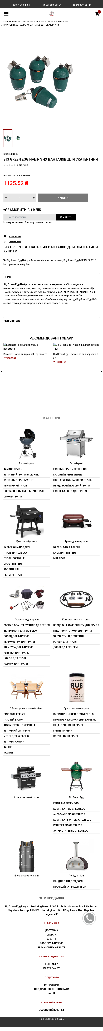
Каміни (8, 756)
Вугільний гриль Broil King (21, 478)
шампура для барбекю (18, 651)
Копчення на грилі (65, 740)
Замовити (66, 217)
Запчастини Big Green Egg (70, 834)
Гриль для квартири (76, 545)
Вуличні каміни (13, 745)
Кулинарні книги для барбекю (73, 718)
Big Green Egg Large (16, 910)
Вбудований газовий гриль (71, 489)
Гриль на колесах (15, 556)
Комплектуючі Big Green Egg (72, 823)
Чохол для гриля (15, 662)
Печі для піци (76, 879)
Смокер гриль (12, 500)
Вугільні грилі (26, 467)
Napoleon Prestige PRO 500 (23, 914)
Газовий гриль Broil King (70, 473)
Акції (51, 997)
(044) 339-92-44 (82, 5)
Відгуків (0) (11, 321)
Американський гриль (26, 801)
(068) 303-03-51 (52, 5)
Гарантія (51, 943)
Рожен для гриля (65, 645)
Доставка (51, 934)
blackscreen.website (51, 951)
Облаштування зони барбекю (26, 712)
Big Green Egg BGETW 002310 (79, 260)
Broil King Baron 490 (70, 914)
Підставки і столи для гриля (72, 634)
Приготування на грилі (76, 712)
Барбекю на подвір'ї (16, 551)
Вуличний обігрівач (16, 734)
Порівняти (15, 241)
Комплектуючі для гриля (76, 623)
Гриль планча (62, 734)
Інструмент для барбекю (17, 264)
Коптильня (11, 573)
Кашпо (7, 751)
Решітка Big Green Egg (67, 829)
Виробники (51, 988)
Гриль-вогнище (13, 562)
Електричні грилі (64, 556)
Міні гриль (60, 562)
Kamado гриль (12, 473)
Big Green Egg (10, 154)
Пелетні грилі (12, 578)
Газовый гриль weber (67, 478)
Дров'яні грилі (12, 567)
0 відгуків (22, 165)
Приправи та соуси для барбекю (74, 723)
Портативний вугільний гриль (24, 495)
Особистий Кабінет (51, 1013)
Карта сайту (51, 972)
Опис (7, 277)
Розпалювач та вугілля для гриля (26, 629)
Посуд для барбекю (16, 640)
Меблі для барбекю (16, 740)
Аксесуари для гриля (27, 623)
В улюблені (15, 236)
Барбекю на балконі (66, 551)
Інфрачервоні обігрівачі (19, 729)
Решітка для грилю (16, 656)
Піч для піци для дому (68, 885)
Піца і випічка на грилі (68, 729)
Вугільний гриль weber (18, 484)
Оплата (51, 938)
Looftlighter (49, 914)
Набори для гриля (15, 667)
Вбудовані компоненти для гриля (76, 629)
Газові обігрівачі (14, 718)
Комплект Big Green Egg (69, 812)
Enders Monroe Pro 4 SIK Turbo (79, 910)
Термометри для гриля (19, 645)
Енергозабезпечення (26, 879)
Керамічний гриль (15, 489)
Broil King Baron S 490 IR (45, 910)
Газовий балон (13, 723)
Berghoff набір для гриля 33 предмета (25, 392)
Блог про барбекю (51, 947)
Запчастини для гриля (68, 640)
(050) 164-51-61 (21, 5)
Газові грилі (76, 467)
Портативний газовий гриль (72, 484)
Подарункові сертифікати (51, 993)
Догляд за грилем (65, 651)
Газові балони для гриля (70, 495)
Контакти (51, 968)
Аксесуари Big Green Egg (69, 818)
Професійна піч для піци (69, 890)
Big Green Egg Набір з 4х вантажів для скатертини (34, 260)
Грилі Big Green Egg (66, 807)
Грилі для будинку (26, 545)
